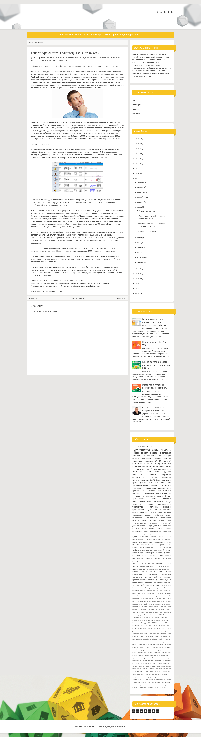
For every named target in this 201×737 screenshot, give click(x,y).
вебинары (136, 105)
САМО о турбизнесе (153, 407)
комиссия (145, 642)
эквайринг (167, 612)
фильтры (146, 531)
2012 (137, 293)
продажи (166, 463)
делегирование (166, 631)
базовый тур (137, 553)
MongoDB (160, 563)
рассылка (137, 461)
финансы (167, 507)
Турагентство (45, 60)
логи (169, 598)
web (154, 512)
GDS (169, 483)
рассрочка (145, 668)
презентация (136, 660)
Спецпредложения (138, 590)
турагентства (150, 488)
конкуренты (136, 555)
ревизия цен (153, 580)
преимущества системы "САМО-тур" (157, 660)
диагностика (144, 566)
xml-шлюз (147, 620)
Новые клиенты (164, 485)
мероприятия (147, 644)
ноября (140, 187)
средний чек (166, 674)
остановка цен (159, 652)
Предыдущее (121, 298)
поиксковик (167, 604)
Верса (153, 620)
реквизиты (152, 671)
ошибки (168, 601)
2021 (137, 163)
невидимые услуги (145, 647)
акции (146, 625)
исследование (137, 639)
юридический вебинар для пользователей (152, 687)
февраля (141, 257)
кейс (60, 58)
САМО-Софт (159, 483)
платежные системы (156, 520)
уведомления (150, 679)
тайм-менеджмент (139, 523)
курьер (165, 598)
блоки (153, 537)
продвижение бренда (163, 666)
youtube (135, 109)
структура (149, 677)
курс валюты (158, 598)
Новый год (149, 547)
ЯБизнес (168, 623)
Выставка (135, 588)
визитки (160, 593)
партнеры (159, 555)
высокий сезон (137, 596)
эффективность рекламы (157, 585)
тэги (144, 679)
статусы (135, 677)
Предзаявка (137, 472)
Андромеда (166, 477)
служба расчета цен (142, 512)
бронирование (138, 510)
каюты (139, 642)
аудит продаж (153, 625)
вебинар (159, 553)
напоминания (146, 601)
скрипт (168, 520)
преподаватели (137, 663)
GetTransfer (167, 615)
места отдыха (137, 601)
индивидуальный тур (163, 636)
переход (168, 555)
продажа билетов (139, 580)
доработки (166, 474)
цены (162, 612)
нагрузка (156, 644)
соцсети (148, 472)
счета (169, 542)
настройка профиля (158, 601)
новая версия (163, 458)
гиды (169, 628)
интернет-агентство (163, 510)
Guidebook (151, 563)
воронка (148, 515)
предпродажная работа (144, 453)
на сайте (74, 286)
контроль (135, 528)
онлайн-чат (167, 650)
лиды (161, 466)
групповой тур (150, 596)
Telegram (148, 617)
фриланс (168, 682)
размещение (136, 668)
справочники (137, 531)
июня (139, 238)
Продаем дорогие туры (146, 231)
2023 (137, 154)
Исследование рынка (153, 588)
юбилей (157, 685)
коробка (145, 555)
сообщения (145, 582)
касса (134, 642)
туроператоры (137, 679)
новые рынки (166, 647)
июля (139, 207)
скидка (168, 528)
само (169, 671)
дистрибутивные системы (141, 633)
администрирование (140, 537)
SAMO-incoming (152, 463)
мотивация (79, 58)
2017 (137, 269)
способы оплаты (156, 582)
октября (140, 192)
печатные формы (139, 520)
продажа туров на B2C (146, 666)
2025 (137, 144)
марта (139, 252)
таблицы (144, 609)
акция (134, 593)
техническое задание (156, 609)
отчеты (88, 58)
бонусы (154, 469)
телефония (137, 485)
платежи (135, 480)
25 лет (146, 615)
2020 (137, 168)
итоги (154, 499)
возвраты (168, 593)
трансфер (167, 582)
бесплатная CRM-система (147, 593)
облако (144, 528)
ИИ (142, 588)
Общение (137, 463)
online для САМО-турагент (155, 545)
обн (146, 650)
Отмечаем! (167, 588)
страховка (142, 677)
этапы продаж (137, 615)
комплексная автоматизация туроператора (151, 518)
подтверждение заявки (157, 655)
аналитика (153, 485)
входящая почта (160, 628)
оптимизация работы (145, 652)
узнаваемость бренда (163, 679)
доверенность (154, 633)
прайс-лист (157, 577)
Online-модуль (139, 466)
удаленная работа (139, 585)
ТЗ (165, 563)
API (150, 483)
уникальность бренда (139, 682)
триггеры (135, 612)
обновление (137, 488)
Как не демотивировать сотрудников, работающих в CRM (156, 365)
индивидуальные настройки (159, 526)
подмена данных (143, 655)
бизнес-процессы (165, 625)
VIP (153, 617)
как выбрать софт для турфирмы (154, 639)
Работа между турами (146, 211)
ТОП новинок (160, 623)
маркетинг (147, 458)
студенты (156, 677)
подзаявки (148, 539)
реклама (157, 501)
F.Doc (142, 545)
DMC (169, 585)
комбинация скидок (162, 515)
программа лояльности (162, 539)
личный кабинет (148, 572)
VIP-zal (157, 617)
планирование (137, 539)
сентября (141, 197)
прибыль (144, 606)
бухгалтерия (149, 553)
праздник (168, 658)
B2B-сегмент (154, 615)
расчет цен (137, 542)
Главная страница (77, 298)
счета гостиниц (165, 677)
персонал (151, 604)
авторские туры (137, 625)
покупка (148, 577)
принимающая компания (142, 558)
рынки (165, 671)
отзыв (169, 537)
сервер (154, 674)
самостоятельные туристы (141, 674)
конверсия (166, 493)
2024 (137, 149)
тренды (168, 609)
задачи (149, 510)
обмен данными (156, 528)
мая (138, 243)
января (140, 262)
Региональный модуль (140, 623)
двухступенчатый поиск (141, 631)
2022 (137, 158)
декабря (140, 182)
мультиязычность (138, 574)
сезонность (136, 582)
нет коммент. (61, 60)
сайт (134, 100)
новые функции (163, 472)
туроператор (143, 469)
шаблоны (135, 545)
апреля (140, 247)
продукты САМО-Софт (150, 480)
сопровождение (159, 542)
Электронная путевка (154, 590)
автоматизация (164, 469)
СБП (153, 623)
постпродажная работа (142, 501)
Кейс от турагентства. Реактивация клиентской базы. (65, 53)
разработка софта (163, 558)
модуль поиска (164, 572)
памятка (168, 652)
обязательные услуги (155, 650)
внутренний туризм (145, 628)
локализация (161, 642)
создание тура (165, 606)
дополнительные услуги (150, 493)
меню (140, 644)
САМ (149, 623)
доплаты (159, 596)
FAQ (160, 615)
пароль (134, 655)
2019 (137, 173)
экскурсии (153, 523)
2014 (137, 283)
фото (162, 682)
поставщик (135, 606)
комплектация (157, 569)
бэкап (134, 628)
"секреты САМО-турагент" (157, 461)
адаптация (167, 590)
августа (140, 202)
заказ (141, 636)
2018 (137, 178)
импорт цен (155, 566)
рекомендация (165, 580)
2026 (137, 139)
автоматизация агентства (144, 477)
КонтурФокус (166, 620)
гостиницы (166, 501)
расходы (152, 668)
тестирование (138, 504)
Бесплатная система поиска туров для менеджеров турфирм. (154, 322)
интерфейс (167, 596)
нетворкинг (153, 574)
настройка (153, 507)
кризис (152, 555)
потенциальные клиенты (104, 58)
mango (140, 620)
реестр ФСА (144, 671)
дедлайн (155, 631)
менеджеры (68, 58)
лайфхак (152, 642)
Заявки (145, 485)
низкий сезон (156, 647)
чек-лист (151, 685)
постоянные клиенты (144, 474)
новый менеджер (138, 650)
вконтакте (136, 114)
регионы (159, 668)
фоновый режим (154, 682)
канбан (168, 639)
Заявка (151, 504)
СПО (156, 547)
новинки (136, 455)
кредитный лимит (147, 598)
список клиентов (154, 561)
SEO (143, 617)
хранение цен (144, 612)
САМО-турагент (142, 446)
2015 (137, 278)
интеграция (165, 453)
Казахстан (158, 620)
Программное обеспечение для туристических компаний (107, 727)
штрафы (140, 563)
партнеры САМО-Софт (140, 604)
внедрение (152, 466)
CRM (155, 450)
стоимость (135, 609)
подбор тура (159, 604)
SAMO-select (150, 455)
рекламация (147, 542)
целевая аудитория (139, 685)
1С (145, 563)
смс (159, 674)
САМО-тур (165, 450)
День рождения (164, 512)
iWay (166, 617)
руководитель (137, 561)
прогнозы (167, 577)
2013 (137, 288)
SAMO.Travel (136, 617)
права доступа (139, 483)
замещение (149, 636)
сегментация (153, 606)
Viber (162, 617)
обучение (136, 496)
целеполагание (154, 612)
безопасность (137, 515)
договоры (167, 553)
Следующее (33, 298)
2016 (137, 273)
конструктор (136, 598)
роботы (159, 671)
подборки (167, 499)
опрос (134, 652)
